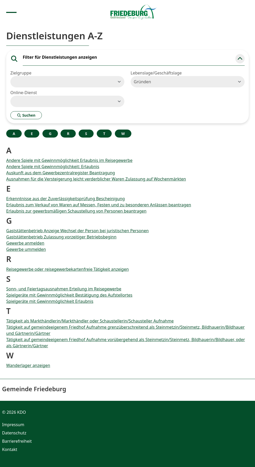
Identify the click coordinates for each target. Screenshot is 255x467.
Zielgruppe (20, 73)
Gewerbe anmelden (25, 243)
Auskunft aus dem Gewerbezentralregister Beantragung (60, 173)
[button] (240, 58)
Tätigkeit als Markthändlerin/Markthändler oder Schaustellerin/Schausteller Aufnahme (90, 321)
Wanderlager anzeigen (28, 365)
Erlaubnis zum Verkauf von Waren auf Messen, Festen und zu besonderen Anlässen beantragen (98, 205)
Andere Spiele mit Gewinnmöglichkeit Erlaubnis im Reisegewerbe (69, 160)
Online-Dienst (23, 92)
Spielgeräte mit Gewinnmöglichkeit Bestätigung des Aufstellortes (69, 295)
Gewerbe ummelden (26, 249)
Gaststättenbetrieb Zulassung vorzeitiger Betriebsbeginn (61, 237)
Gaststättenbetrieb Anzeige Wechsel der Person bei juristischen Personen (77, 231)
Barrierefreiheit (17, 441)
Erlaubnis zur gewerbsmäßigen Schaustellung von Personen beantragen (76, 211)
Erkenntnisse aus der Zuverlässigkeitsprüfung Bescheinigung (65, 198)
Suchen (26, 115)
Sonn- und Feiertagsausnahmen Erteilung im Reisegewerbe (63, 289)
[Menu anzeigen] (11, 12)
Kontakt (9, 449)
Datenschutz (14, 433)
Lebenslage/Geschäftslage (156, 73)
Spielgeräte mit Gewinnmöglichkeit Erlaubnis (49, 301)
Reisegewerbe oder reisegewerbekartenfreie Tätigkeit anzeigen (67, 269)
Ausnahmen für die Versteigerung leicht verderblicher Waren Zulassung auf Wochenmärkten (96, 179)
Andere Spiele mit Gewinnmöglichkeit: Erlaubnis (52, 166)
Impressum (13, 424)
